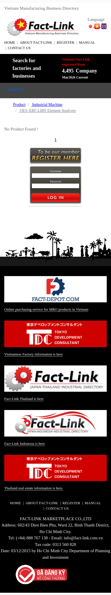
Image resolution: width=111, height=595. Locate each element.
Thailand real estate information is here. (33, 488)
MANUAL (87, 42)
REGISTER (65, 42)
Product (19, 104)
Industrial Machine (46, 104)
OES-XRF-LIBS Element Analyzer (47, 110)
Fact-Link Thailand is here (24, 399)
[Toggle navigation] (16, 90)
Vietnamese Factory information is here (33, 354)
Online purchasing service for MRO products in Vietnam (46, 309)
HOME (9, 42)
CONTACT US (19, 48)
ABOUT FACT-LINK (36, 42)
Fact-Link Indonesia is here (24, 443)
